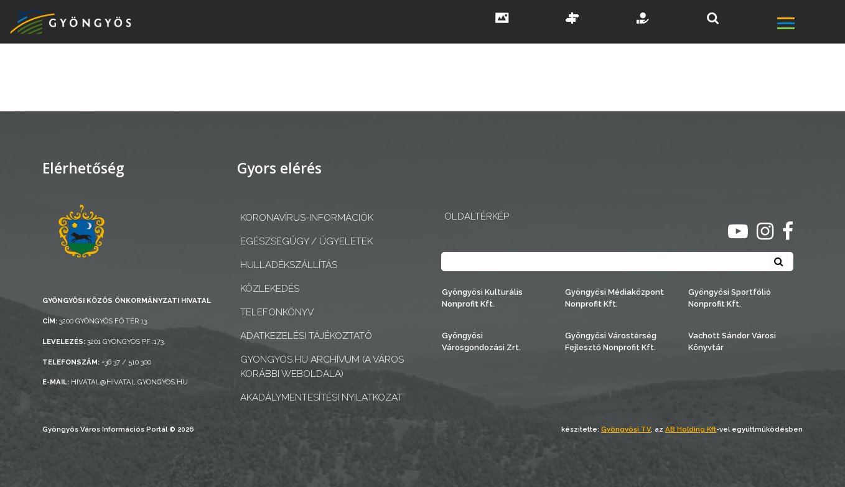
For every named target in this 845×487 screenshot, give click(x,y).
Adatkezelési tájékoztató (306, 335)
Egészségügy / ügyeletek (306, 241)
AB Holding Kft (690, 429)
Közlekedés (269, 288)
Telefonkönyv (277, 312)
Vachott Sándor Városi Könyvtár (732, 341)
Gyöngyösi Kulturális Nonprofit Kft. (482, 297)
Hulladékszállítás (288, 265)
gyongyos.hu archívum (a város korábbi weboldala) (322, 366)
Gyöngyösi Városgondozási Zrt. (481, 341)
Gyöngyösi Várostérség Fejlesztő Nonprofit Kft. (610, 341)
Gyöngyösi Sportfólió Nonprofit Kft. (729, 297)
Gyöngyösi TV (626, 429)
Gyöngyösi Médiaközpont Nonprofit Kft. (614, 297)
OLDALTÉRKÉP (476, 216)
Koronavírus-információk (306, 217)
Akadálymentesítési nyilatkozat (321, 397)
